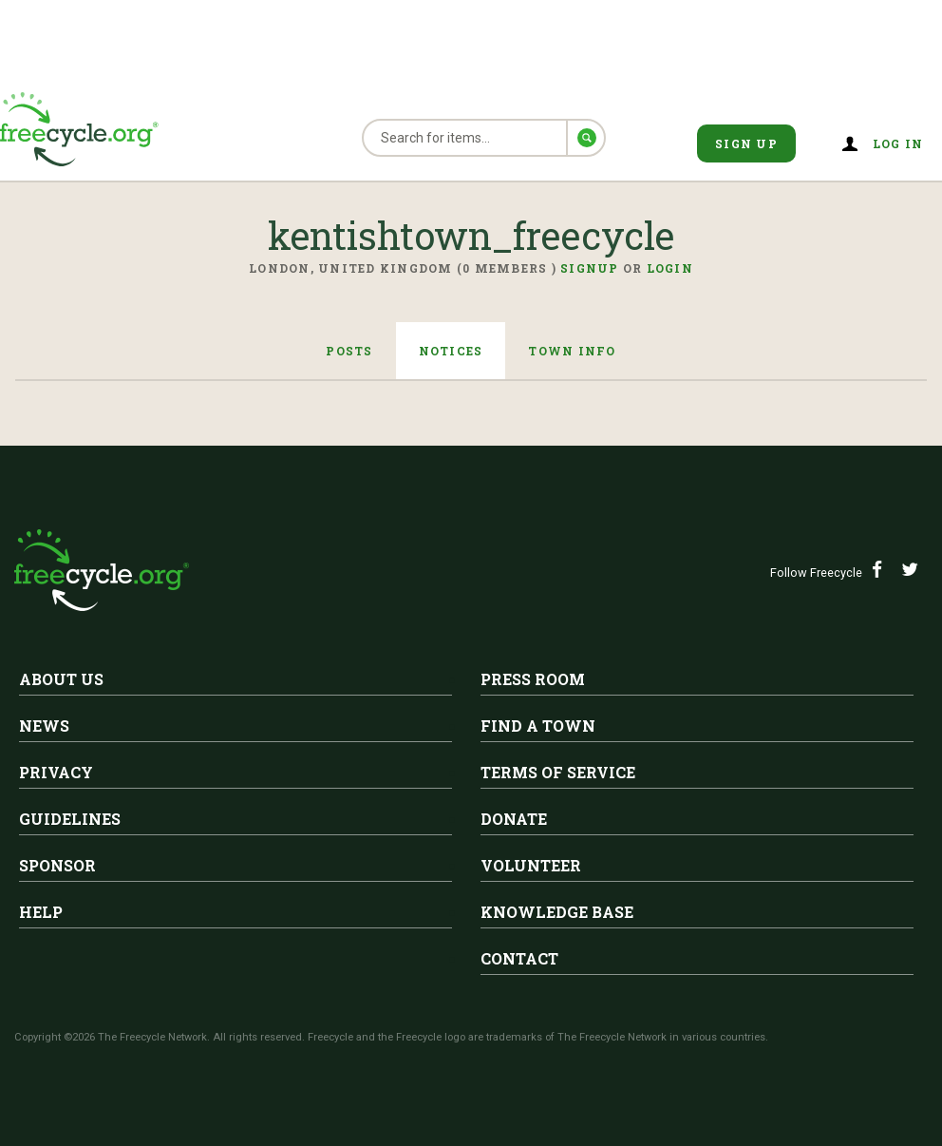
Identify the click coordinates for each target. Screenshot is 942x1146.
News (44, 725)
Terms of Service (557, 772)
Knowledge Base (556, 912)
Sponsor (57, 865)
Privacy (56, 772)
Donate (513, 819)
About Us (61, 679)
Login (670, 268)
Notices (451, 350)
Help (41, 912)
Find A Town (537, 725)
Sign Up (746, 143)
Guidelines (70, 819)
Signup (589, 268)
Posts (349, 350)
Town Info (571, 350)
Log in (898, 143)
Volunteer (530, 865)
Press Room (532, 679)
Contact (519, 958)
